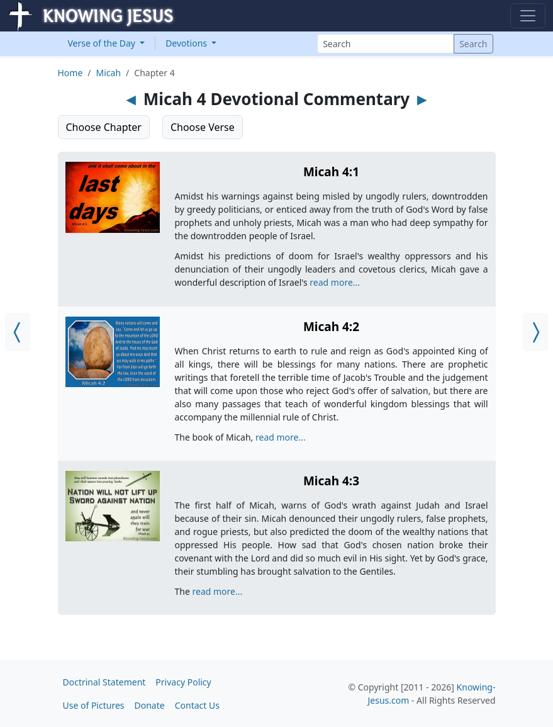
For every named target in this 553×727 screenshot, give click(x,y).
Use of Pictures (94, 705)
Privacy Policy (183, 682)
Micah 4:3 (331, 481)
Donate (150, 705)
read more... (335, 282)
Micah (108, 73)
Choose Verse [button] (202, 127)
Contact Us (197, 705)
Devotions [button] (187, 43)
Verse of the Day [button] (103, 43)
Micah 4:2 (331, 326)
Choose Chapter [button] (104, 127)
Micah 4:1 (331, 172)
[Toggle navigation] (527, 15)
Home (70, 73)
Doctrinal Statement (104, 682)
